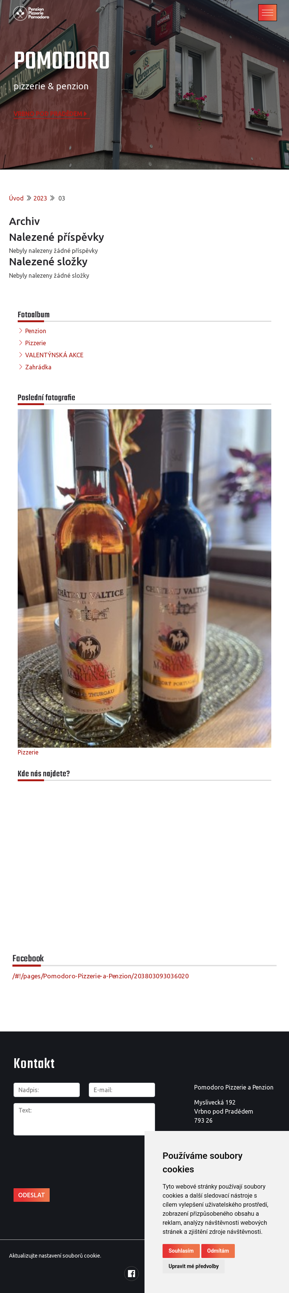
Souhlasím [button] (181, 1251)
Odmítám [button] (218, 1251)
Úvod (16, 198)
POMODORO (62, 62)
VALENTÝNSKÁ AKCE (54, 355)
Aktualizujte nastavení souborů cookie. (55, 1256)
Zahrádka (38, 367)
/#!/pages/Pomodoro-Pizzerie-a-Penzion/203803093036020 (100, 975)
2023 (40, 198)
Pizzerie (35, 343)
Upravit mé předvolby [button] (194, 1266)
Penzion (35, 330)
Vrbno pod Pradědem (51, 113)
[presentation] (54, 1153)
